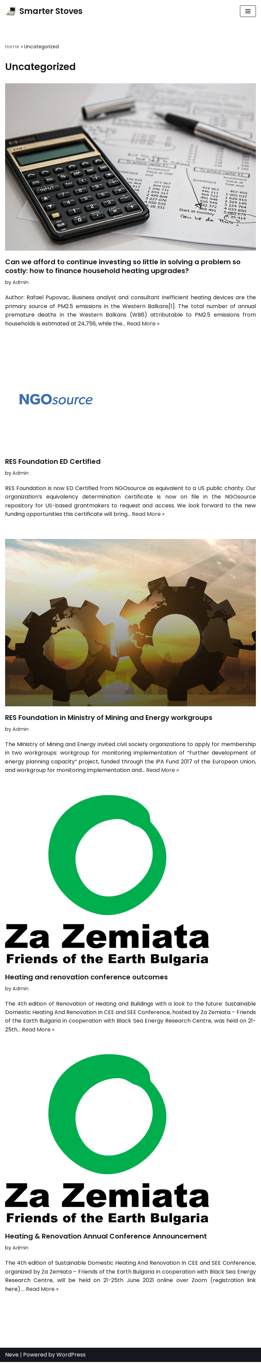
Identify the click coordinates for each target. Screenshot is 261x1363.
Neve (12, 1356)
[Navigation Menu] (248, 11)
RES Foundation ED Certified (53, 462)
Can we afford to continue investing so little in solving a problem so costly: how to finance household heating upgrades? (123, 266)
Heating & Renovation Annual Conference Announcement (106, 1237)
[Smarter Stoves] (44, 11)
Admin (21, 282)
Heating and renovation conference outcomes (86, 977)
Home (12, 46)
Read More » (143, 323)
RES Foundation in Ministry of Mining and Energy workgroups (108, 718)
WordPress (71, 1356)
